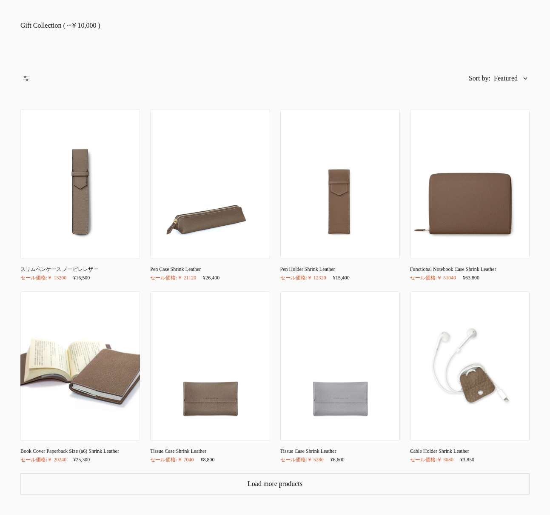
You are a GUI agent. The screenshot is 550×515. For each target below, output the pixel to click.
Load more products (275, 483)
